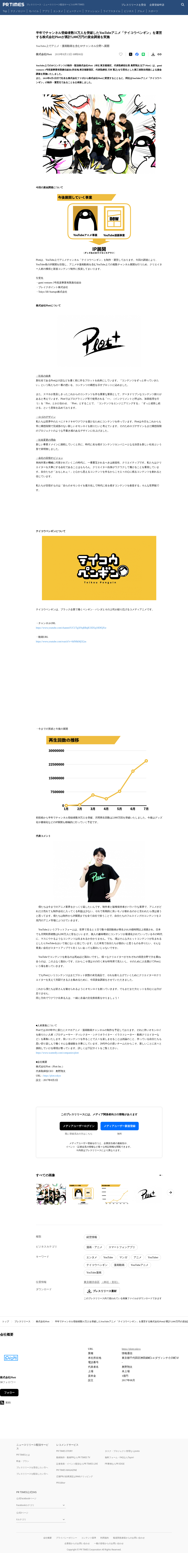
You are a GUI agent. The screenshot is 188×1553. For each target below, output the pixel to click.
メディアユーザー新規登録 (119, 1126)
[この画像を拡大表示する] (51, 1194)
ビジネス (129, 11)
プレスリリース (22, 1321)
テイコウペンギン (97, 1265)
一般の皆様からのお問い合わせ (109, 1543)
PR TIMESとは (23, 1454)
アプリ (46, 11)
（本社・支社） (110, 1282)
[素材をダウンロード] (153, 54)
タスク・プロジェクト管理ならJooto (122, 1451)
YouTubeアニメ (139, 1265)
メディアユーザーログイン (79, 1126)
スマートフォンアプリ (122, 1247)
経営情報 (91, 1237)
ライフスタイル (111, 11)
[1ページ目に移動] (160, 1175)
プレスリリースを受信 (133, 4)
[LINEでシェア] (143, 54)
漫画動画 (119, 1265)
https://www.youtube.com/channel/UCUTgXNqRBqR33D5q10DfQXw (71, 627)
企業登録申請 (156, 4)
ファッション (92, 11)
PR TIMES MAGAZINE (66, 1470)
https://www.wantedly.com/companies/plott (57, 1052)
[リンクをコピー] (159, 54)
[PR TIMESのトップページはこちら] (43, 4)
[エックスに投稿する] (130, 54)
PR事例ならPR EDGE (114, 1463)
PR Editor (60, 1482)
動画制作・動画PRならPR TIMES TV (73, 1457)
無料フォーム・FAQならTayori (119, 1457)
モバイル (34, 11)
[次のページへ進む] (170, 1192)
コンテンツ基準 (88, 1537)
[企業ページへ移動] (11, 1359)
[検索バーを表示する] (182, 4)
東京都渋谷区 (92, 1282)
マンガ (123, 1257)
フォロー (9, 1392)
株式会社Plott (42, 1321)
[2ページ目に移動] (161, 1175)
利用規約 (104, 1537)
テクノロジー (18, 11)
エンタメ (58, 11)
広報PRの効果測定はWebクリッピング (74, 1476)
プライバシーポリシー (66, 1537)
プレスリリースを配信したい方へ (32, 1473)
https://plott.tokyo (52, 1075)
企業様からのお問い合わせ (77, 1543)
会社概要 (47, 1537)
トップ (5, 1321)
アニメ (138, 1257)
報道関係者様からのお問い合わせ (129, 1537)
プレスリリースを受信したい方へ (32, 1467)
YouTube (108, 1257)
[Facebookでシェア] (137, 54)
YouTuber (153, 1257)
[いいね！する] (121, 54)
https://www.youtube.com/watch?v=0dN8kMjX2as (61, 641)
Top (5, 11)
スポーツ (153, 11)
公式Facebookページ (26, 1498)
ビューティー (74, 11)
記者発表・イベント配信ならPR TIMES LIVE (77, 1463)
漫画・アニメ (94, 1247)
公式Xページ (22, 1512)
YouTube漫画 (93, 1272)
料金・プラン (22, 1461)
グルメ (141, 11)
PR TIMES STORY (64, 1451)
